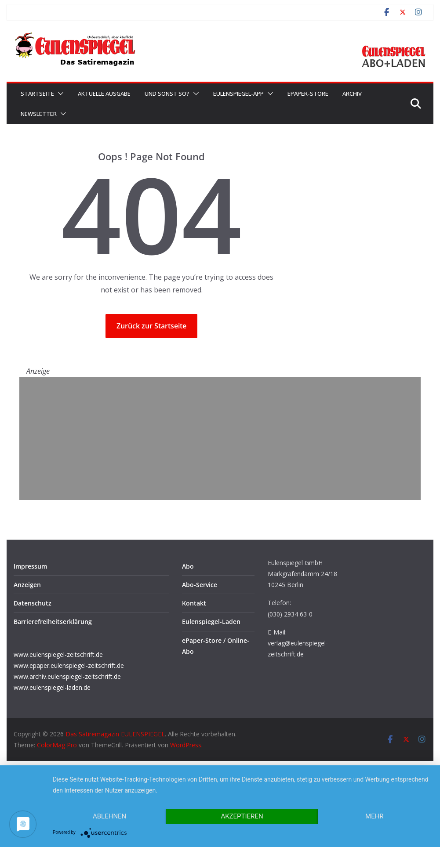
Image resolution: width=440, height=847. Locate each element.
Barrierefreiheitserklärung (53, 621)
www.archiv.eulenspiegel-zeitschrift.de (67, 676)
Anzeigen (27, 584)
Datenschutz (32, 603)
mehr (374, 816)
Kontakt (194, 603)
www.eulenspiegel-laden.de (52, 687)
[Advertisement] (220, 438)
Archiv (352, 93)
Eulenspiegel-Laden (211, 621)
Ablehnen (109, 816)
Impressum (30, 566)
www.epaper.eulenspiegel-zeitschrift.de (69, 665)
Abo (188, 566)
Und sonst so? (167, 93)
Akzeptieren (242, 816)
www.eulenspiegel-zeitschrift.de (58, 654)
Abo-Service (199, 584)
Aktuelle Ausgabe (104, 93)
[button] (59, 93)
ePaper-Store (307, 93)
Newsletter (39, 114)
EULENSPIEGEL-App (238, 93)
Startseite (37, 93)
